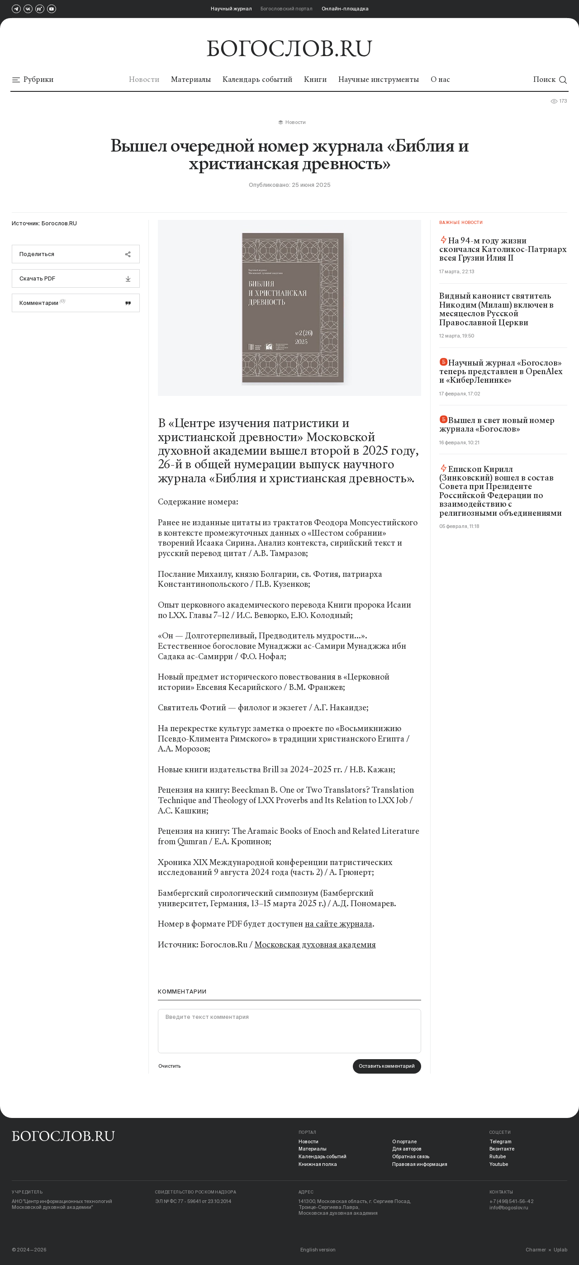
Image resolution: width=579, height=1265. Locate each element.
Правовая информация (420, 1164)
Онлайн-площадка (345, 8)
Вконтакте (501, 1149)
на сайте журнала (338, 923)
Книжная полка (318, 1164)
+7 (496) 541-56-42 (511, 1201)
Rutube (497, 1157)
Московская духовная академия (315, 944)
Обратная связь (410, 1157)
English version (319, 1249)
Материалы (313, 1149)
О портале (404, 1141)
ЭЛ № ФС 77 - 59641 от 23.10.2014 (194, 1201)
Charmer (535, 1249)
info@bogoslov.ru (509, 1207)
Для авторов (407, 1149)
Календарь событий (322, 1157)
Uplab (560, 1249)
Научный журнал (231, 8)
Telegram (501, 1141)
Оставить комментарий (386, 1066)
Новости (309, 1141)
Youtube (498, 1164)
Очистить (169, 1066)
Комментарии (75, 302)
